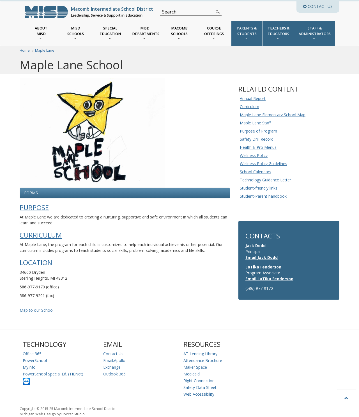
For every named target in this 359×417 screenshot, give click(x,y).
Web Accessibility (198, 394)
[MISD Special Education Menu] (110, 33)
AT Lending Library (200, 353)
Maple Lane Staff (255, 123)
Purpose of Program (258, 131)
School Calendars (255, 171)
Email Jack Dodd (261, 257)
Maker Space (195, 367)
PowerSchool (35, 360)
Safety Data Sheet (200, 387)
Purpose (34, 207)
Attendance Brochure (202, 360)
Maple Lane (44, 50)
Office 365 (32, 353)
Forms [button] (31, 192)
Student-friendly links (258, 188)
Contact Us (113, 353)
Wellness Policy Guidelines (263, 163)
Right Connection (199, 380)
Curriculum (41, 235)
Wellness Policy (254, 155)
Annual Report (253, 98)
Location (36, 262)
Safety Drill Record (256, 139)
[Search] (187, 11)
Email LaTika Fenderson (269, 278)
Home (25, 50)
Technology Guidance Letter (265, 180)
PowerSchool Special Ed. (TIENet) (53, 374)
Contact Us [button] (321, 6)
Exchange (112, 367)
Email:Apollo (114, 360)
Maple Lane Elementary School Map (272, 114)
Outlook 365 (114, 374)
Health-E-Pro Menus (258, 147)
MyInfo (29, 367)
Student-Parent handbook (263, 196)
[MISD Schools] (75, 33)
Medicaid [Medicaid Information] (191, 374)
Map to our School (37, 310)
